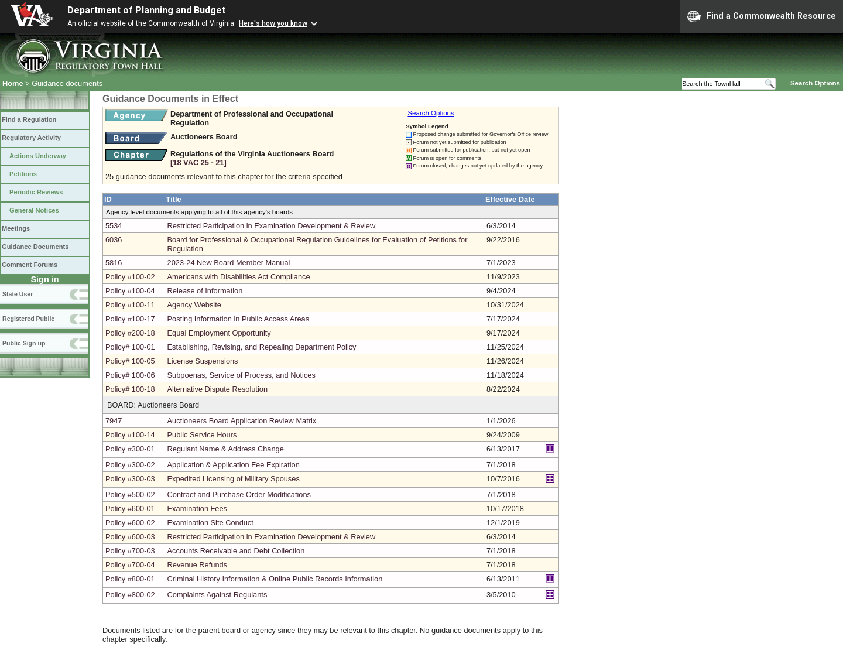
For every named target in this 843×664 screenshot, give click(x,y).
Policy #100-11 (130, 304)
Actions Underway (37, 155)
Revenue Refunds (197, 564)
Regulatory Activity (31, 137)
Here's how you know (273, 23)
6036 (113, 239)
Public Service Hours (202, 434)
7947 (113, 420)
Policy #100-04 (130, 290)
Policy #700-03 (130, 550)
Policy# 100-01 (130, 347)
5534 (113, 225)
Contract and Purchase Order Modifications (239, 494)
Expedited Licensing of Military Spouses (233, 478)
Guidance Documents (35, 246)
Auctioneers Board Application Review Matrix (242, 420)
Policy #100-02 (130, 276)
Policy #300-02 (130, 464)
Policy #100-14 (130, 434)
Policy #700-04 (130, 564)
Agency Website (194, 304)
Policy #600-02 (130, 522)
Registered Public (28, 318)
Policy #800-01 (130, 578)
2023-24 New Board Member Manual (228, 262)
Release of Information (205, 290)
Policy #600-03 (130, 536)
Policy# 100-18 (130, 389)
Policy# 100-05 (130, 361)
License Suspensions (202, 361)
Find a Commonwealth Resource (761, 16)
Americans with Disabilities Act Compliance (238, 276)
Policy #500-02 (130, 494)
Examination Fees (197, 508)
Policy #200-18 (130, 332)
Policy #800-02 (130, 594)
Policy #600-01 (130, 508)
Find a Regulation (29, 119)
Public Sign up (23, 343)
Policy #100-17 (130, 318)
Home (12, 83)
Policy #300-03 (130, 478)
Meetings (16, 228)
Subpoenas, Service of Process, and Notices (241, 375)
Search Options (815, 83)
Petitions (23, 173)
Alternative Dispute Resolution (217, 389)
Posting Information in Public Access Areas (238, 318)
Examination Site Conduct (210, 522)
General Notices (34, 210)
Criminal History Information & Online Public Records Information (275, 578)
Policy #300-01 (130, 448)
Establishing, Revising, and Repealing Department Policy (262, 347)
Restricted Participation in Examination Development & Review (271, 225)
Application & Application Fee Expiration (233, 464)
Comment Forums (29, 264)
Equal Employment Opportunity (219, 332)
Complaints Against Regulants (217, 594)
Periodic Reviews (36, 192)
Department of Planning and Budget (146, 10)
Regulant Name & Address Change (225, 448)
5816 (113, 262)
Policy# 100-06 (130, 375)
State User (17, 293)
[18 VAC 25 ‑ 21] (198, 162)
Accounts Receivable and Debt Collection (236, 550)
